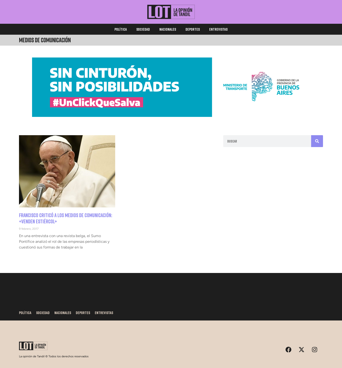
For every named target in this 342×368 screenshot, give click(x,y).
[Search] (317, 141)
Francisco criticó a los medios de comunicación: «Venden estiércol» (65, 218)
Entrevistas (218, 29)
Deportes (192, 29)
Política (120, 29)
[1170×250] (171, 115)
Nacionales (167, 29)
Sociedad (143, 29)
